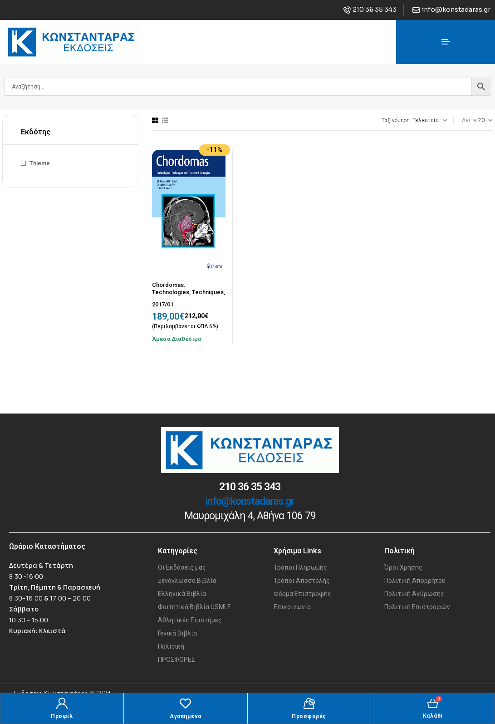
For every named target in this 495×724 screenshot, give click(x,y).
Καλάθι (433, 716)
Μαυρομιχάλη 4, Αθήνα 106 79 (250, 516)
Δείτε (469, 120)
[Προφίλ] (62, 703)
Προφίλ (62, 716)
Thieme (39, 163)
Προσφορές (309, 716)
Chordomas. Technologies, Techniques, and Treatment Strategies (188, 291)
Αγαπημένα (185, 716)
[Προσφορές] (309, 703)
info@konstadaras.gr (250, 501)
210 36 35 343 (249, 487)
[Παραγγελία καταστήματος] (389, 120)
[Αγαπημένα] (185, 703)
